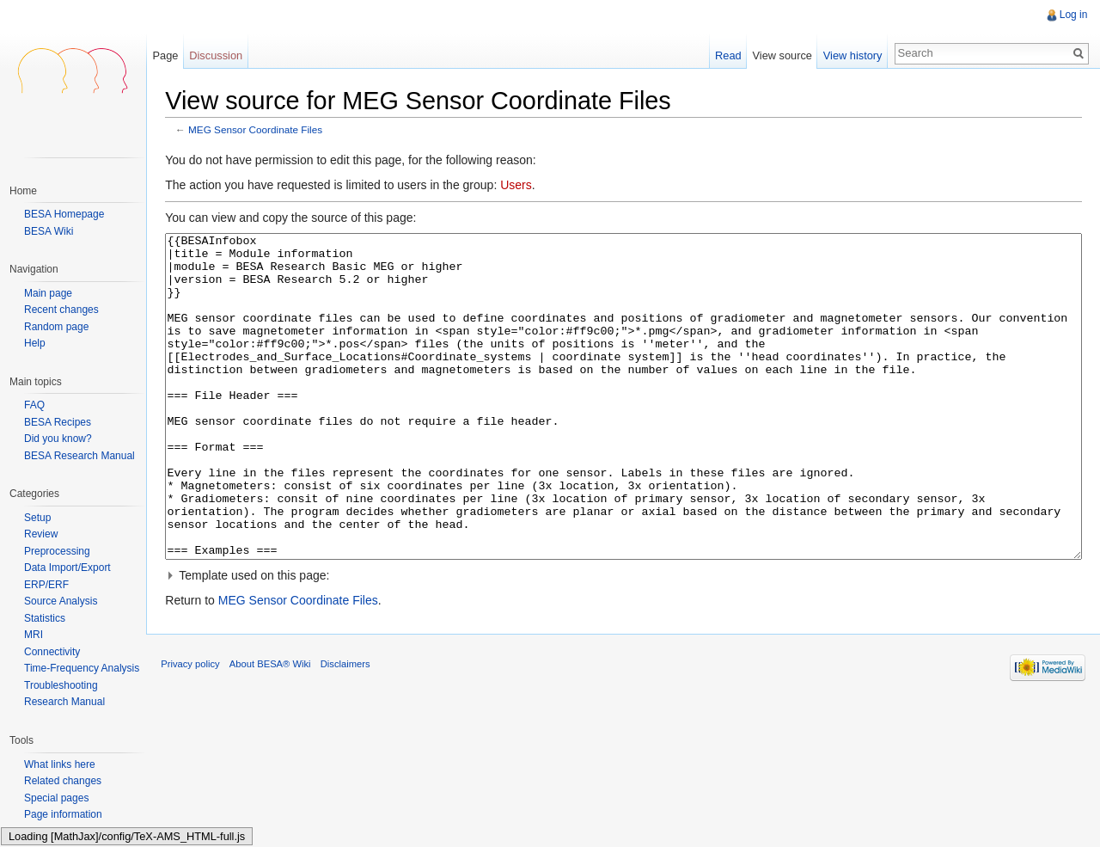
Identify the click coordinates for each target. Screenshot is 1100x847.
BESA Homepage (64, 214)
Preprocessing (57, 551)
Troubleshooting (61, 685)
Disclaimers (352, 734)
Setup (37, 518)
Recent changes (61, 310)
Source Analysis (60, 601)
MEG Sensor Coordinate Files (263, 131)
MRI (33, 635)
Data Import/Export (67, 568)
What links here (59, 764)
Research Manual (64, 702)
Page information (63, 814)
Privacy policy (197, 734)
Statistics (44, 618)
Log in (1072, 15)
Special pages (56, 798)
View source (780, 55)
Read (725, 55)
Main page (48, 293)
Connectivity (52, 652)
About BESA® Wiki (278, 734)
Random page (56, 327)
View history (850, 55)
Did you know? (58, 439)
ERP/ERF (46, 585)
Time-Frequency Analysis (81, 668)
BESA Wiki (48, 231)
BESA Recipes (57, 422)
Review (41, 534)
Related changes (62, 781)
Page (170, 55)
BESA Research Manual (79, 456)
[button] (626, 640)
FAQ (34, 405)
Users (524, 186)
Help (35, 343)
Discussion (221, 55)
